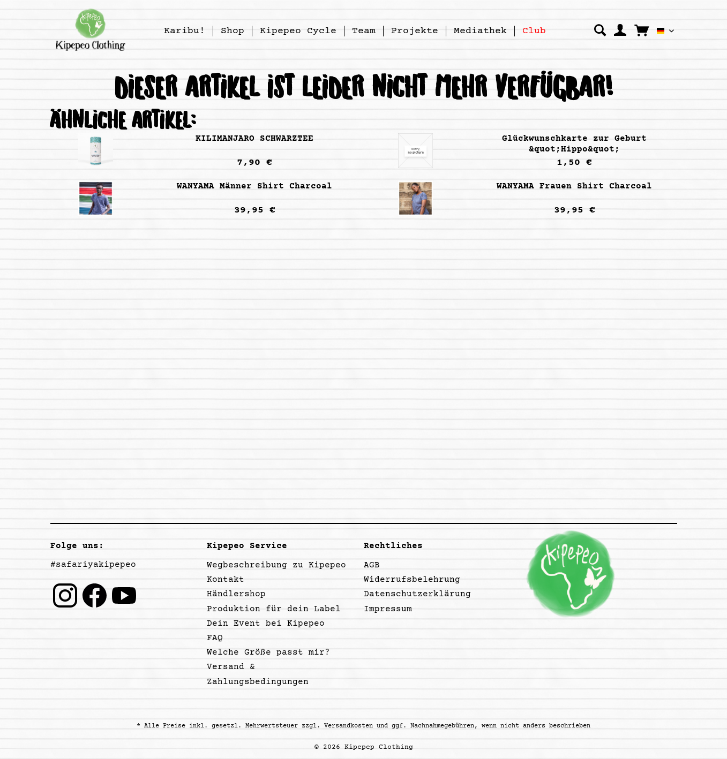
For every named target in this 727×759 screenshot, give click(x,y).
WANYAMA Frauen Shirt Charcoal (574, 186)
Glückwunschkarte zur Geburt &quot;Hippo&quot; (574, 144)
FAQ (215, 638)
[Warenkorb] (641, 30)
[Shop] (232, 31)
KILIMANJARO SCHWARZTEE (254, 138)
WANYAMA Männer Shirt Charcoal (254, 186)
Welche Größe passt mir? (268, 652)
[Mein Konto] (620, 30)
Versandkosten (348, 726)
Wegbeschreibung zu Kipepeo (276, 565)
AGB (372, 565)
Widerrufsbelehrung (412, 580)
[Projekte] (415, 31)
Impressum (388, 609)
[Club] (534, 31)
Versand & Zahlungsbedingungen (258, 674)
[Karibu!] (184, 31)
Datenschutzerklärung (417, 594)
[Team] (363, 31)
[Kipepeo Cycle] (298, 31)
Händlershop (236, 594)
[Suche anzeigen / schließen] (600, 30)
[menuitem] (184, 31)
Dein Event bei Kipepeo (266, 623)
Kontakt (225, 580)
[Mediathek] (480, 31)
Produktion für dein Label (274, 609)
